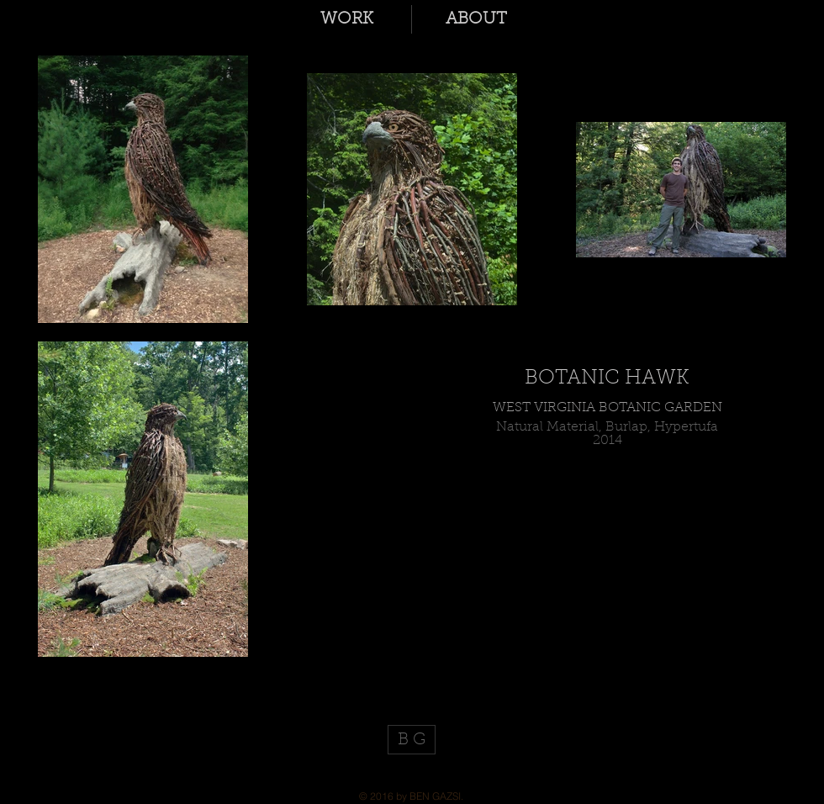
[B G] (412, 739)
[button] (347, 19)
